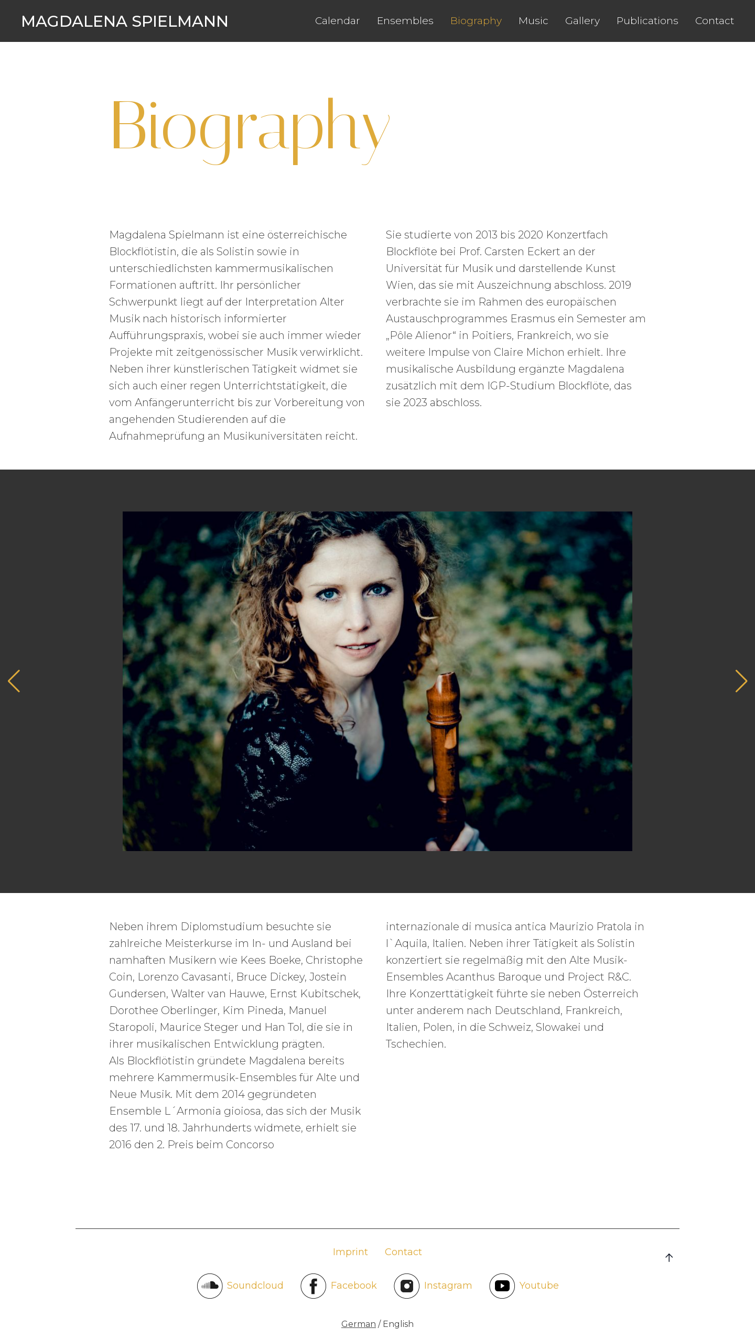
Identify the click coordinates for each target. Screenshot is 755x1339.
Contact (714, 21)
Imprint (350, 1252)
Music (533, 21)
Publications (647, 21)
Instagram (433, 1286)
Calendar (337, 21)
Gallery (582, 21)
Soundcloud (240, 1286)
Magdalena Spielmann (125, 21)
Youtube (524, 1286)
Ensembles (405, 21)
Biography (476, 21)
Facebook (338, 1286)
